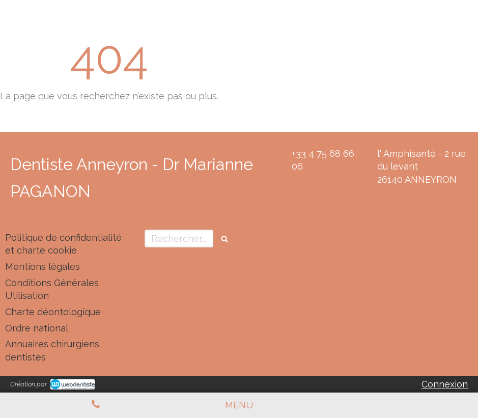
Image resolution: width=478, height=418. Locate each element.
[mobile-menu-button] (239, 405)
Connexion (444, 384)
